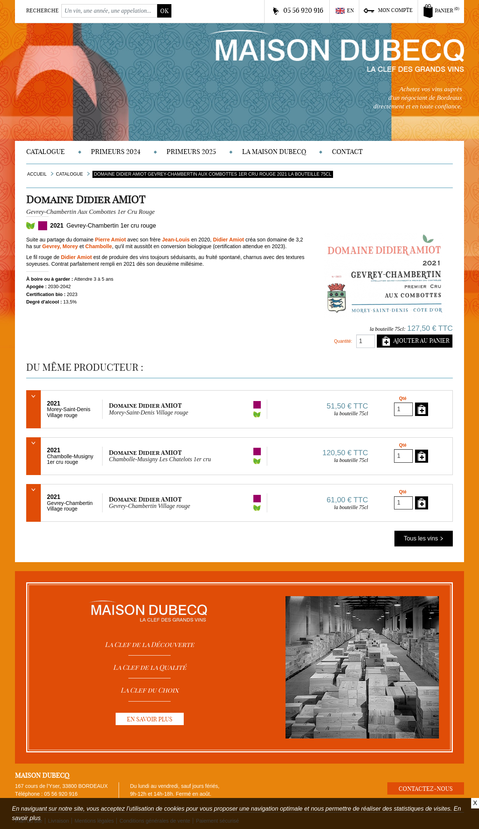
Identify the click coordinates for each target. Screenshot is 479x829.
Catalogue (45, 151)
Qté (402, 398)
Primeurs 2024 (116, 151)
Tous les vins (423, 538)
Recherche (42, 10)
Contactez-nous (426, 788)
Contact (347, 151)
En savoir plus (150, 719)
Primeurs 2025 (191, 151)
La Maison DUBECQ (274, 151)
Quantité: (343, 341)
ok (164, 11)
